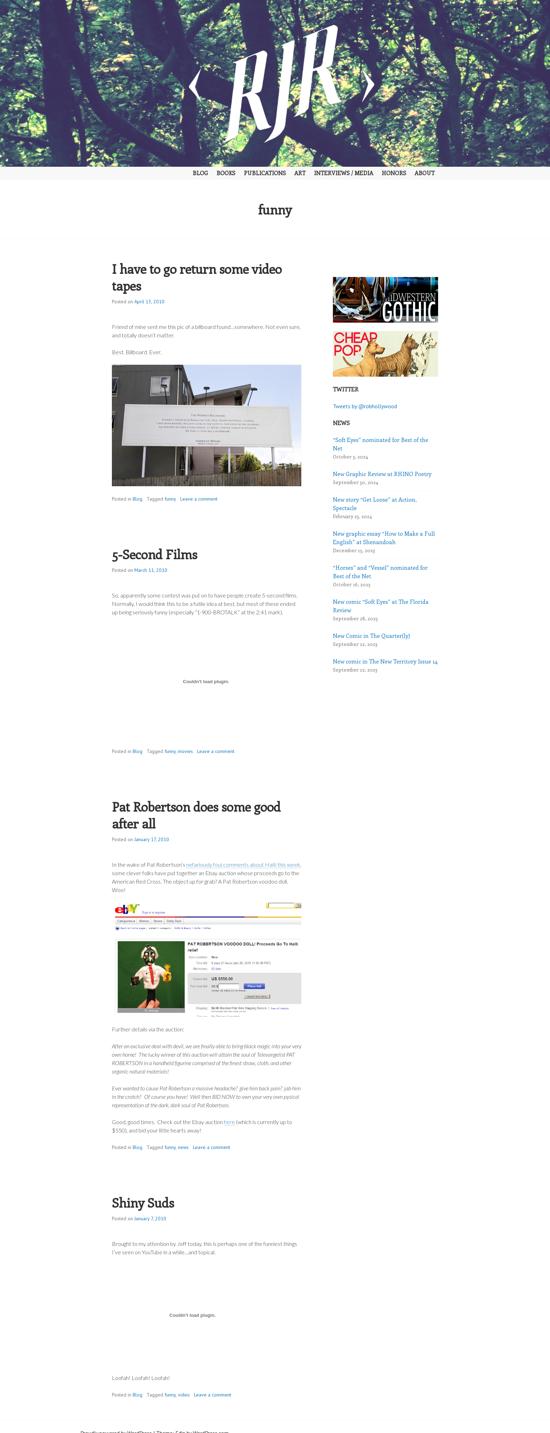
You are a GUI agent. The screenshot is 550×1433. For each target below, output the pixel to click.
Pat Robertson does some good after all (196, 815)
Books (225, 173)
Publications (265, 173)
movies (185, 751)
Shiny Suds (143, 1202)
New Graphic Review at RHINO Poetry (382, 473)
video (184, 1395)
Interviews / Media (343, 173)
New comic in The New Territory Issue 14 (385, 661)
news (183, 1147)
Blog (200, 173)
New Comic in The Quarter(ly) (371, 635)
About (425, 173)
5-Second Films (154, 554)
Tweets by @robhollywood (365, 406)
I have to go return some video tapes (197, 277)
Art (300, 173)
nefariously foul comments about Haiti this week (243, 864)
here (229, 1121)
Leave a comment (198, 499)
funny (170, 499)
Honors (394, 173)
